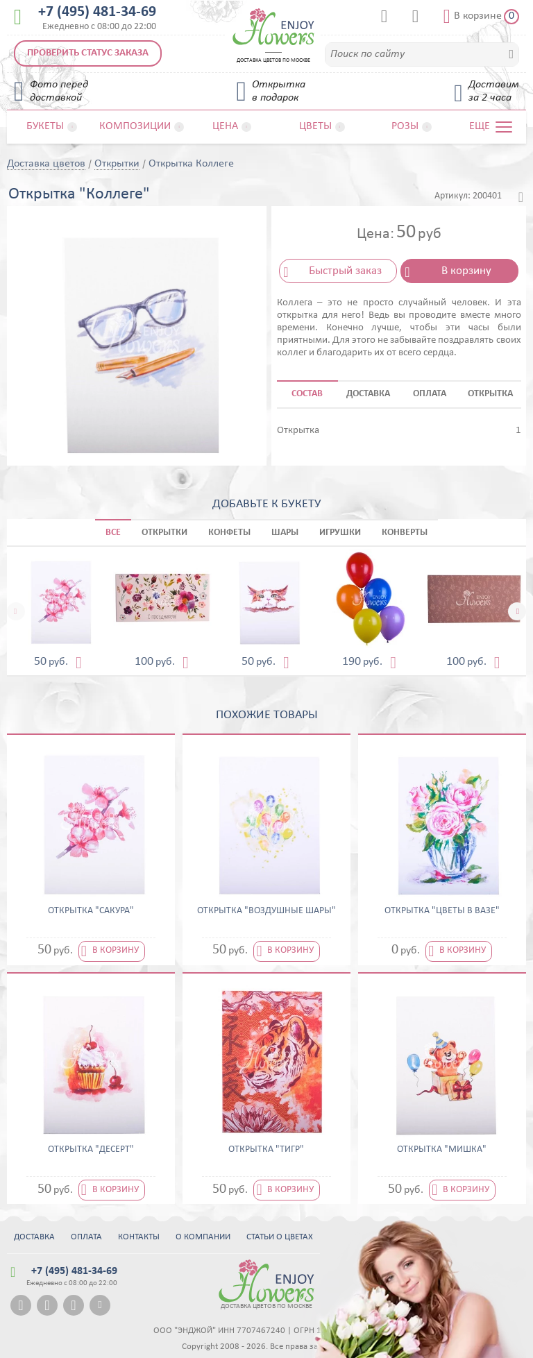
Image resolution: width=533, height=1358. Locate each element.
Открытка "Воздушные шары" (266, 911)
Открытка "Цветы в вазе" (442, 911)
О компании (203, 1236)
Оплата (86, 1236)
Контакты (139, 1236)
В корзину (466, 271)
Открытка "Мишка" (442, 1150)
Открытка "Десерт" (91, 1150)
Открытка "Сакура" (91, 911)
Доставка (34, 1236)
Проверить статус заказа (88, 53)
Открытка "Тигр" (266, 1150)
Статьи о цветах (279, 1236)
